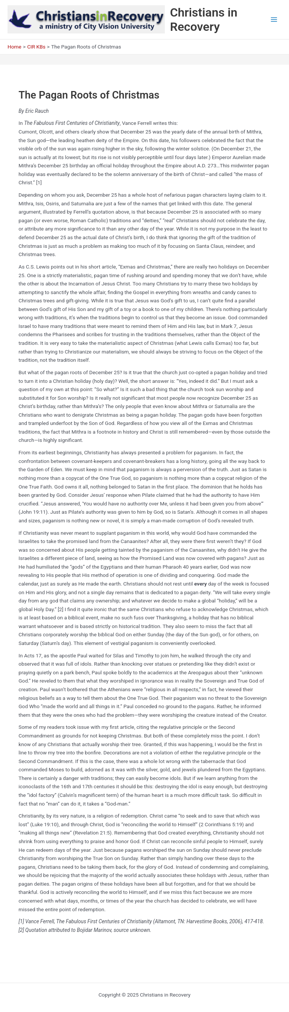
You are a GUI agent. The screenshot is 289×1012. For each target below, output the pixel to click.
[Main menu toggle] (274, 19)
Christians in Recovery (203, 19)
